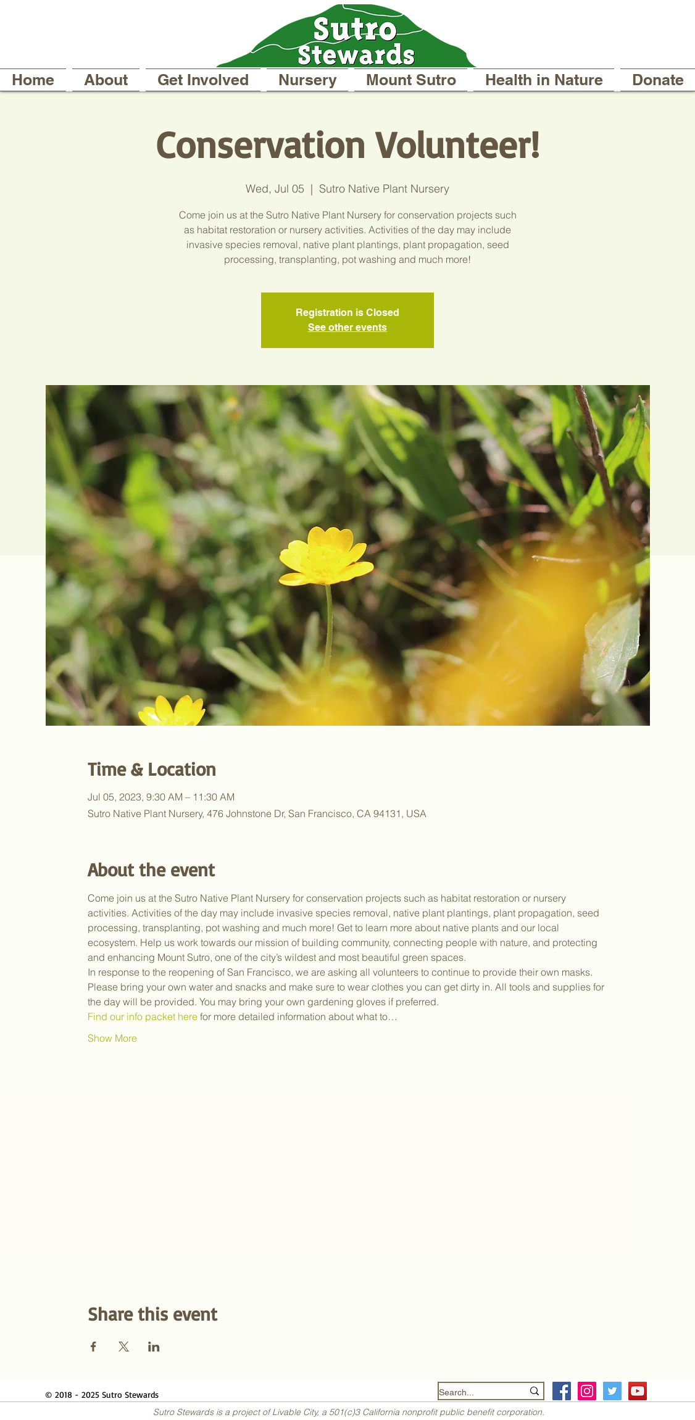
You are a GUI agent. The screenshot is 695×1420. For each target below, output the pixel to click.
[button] (106, 80)
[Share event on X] (124, 1346)
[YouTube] (637, 1391)
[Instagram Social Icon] (587, 1391)
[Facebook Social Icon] (561, 1391)
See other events (347, 327)
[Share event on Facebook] (93, 1346)
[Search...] (471, 1392)
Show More (112, 1038)
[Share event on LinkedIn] (154, 1346)
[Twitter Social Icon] (612, 1391)
